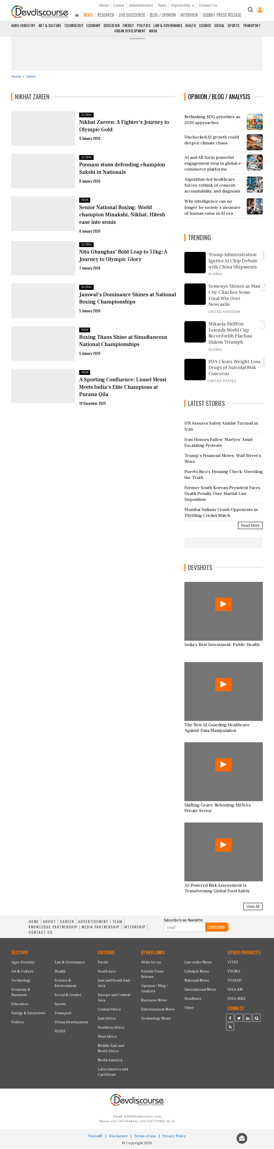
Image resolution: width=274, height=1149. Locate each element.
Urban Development (130, 30)
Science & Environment (65, 984)
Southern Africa (111, 1028)
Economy (93, 25)
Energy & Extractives (28, 1013)
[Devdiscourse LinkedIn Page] (247, 1019)
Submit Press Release (152, 975)
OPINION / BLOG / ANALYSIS (219, 97)
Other (189, 1008)
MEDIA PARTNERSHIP (101, 927)
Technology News (156, 1019)
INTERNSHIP (135, 927)
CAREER (67, 922)
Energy (128, 25)
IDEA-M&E (236, 999)
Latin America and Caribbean (113, 1072)
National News (196, 981)
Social (219, 25)
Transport (252, 25)
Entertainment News (158, 1010)
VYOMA (233, 972)
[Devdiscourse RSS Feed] (230, 1027)
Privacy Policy (174, 1136)
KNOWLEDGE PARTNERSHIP (53, 927)
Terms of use (145, 1136)
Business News (154, 1000)
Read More (250, 526)
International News (200, 990)
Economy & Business (20, 993)
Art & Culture (50, 25)
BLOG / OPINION (163, 15)
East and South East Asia (114, 984)
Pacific (103, 962)
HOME (34, 922)
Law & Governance (168, 25)
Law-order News (198, 962)
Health (190, 25)
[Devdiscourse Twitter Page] (239, 1019)
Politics (143, 25)
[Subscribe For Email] (185, 927)
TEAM (117, 922)
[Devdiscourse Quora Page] (256, 1019)
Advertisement (141, 5)
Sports (234, 25)
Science (205, 25)
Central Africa (109, 1010)
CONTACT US (40, 933)
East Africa (107, 1019)
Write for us (151, 962)
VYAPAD (234, 981)
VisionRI (95, 1136)
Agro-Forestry (23, 25)
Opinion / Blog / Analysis (154, 989)
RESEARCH (105, 15)
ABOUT (49, 922)
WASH (153, 30)
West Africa (107, 1037)
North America (110, 1060)
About (104, 5)
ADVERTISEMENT (93, 922)
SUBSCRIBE (216, 928)
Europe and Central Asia (114, 998)
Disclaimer (118, 1136)
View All (253, 907)
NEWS (88, 15)
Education (112, 25)
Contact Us (208, 5)
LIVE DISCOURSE (132, 15)
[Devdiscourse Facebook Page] (230, 1019)
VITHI (232, 962)
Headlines (192, 999)
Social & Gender (68, 995)
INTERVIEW (189, 15)
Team (162, 5)
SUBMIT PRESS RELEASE (222, 15)
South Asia (107, 972)
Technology (73, 25)
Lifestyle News (196, 972)
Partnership (182, 5)
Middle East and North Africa (111, 1049)
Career (119, 5)
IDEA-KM (235, 990)
